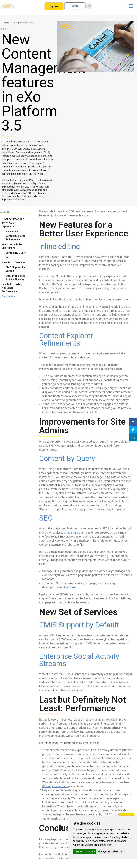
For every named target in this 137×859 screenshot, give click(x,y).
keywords (70, 587)
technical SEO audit (73, 532)
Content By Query (15, 252)
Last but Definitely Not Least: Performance (12, 288)
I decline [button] (90, 851)
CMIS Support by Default (15, 269)
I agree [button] (78, 851)
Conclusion (8, 296)
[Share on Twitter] (133, 429)
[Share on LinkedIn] (133, 437)
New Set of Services (13, 262)
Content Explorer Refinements (15, 237)
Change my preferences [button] (110, 851)
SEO (7, 257)
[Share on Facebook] (133, 422)
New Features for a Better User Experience (13, 222)
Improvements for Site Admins (12, 246)
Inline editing (12, 231)
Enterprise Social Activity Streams (15, 277)
